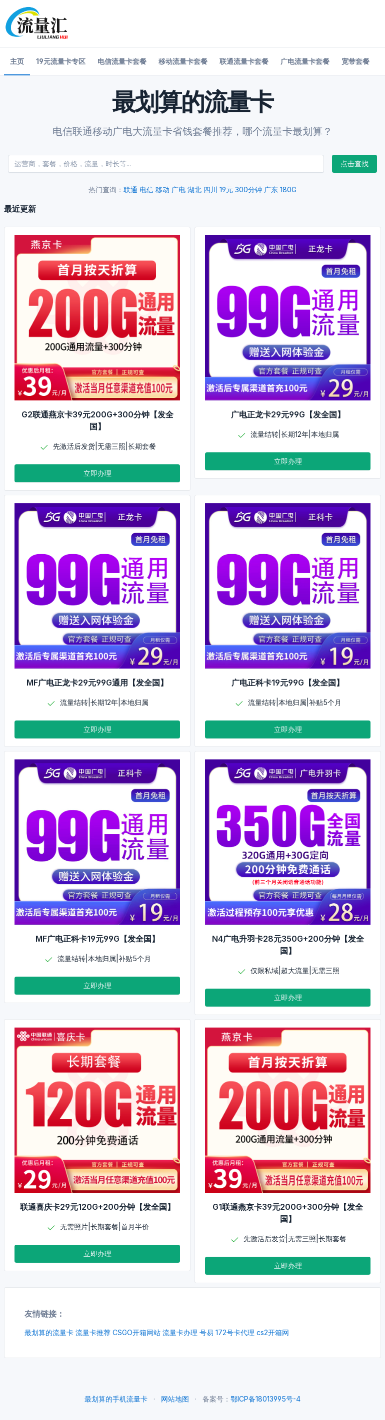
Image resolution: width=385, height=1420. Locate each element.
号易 (207, 1332)
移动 (163, 189)
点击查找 (354, 163)
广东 (271, 189)
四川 (211, 189)
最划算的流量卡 (49, 1332)
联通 (131, 189)
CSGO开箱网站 (136, 1332)
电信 (147, 189)
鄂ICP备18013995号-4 (265, 1399)
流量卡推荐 (93, 1332)
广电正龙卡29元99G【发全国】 (288, 414)
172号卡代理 (235, 1332)
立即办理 (98, 473)
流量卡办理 (180, 1332)
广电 (179, 189)
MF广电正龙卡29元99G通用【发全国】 (97, 683)
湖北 (195, 189)
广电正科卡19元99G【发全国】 (288, 683)
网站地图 (175, 1399)
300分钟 (248, 189)
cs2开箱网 (272, 1332)
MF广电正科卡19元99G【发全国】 (98, 939)
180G (288, 189)
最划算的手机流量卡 (116, 1399)
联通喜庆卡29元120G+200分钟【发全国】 (97, 1207)
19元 (226, 189)
